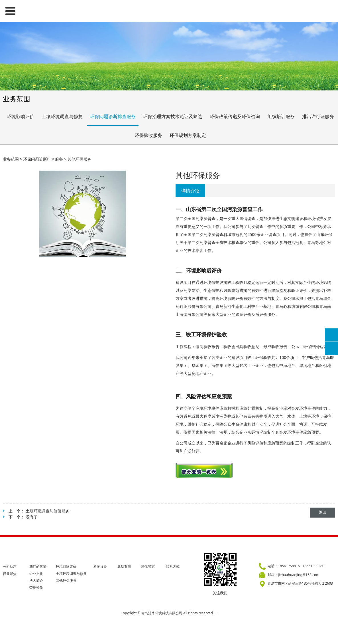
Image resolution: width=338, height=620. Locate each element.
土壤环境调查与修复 (62, 116)
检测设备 (100, 566)
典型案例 (124, 566)
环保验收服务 (148, 135)
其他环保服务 (66, 580)
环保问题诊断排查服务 (113, 116)
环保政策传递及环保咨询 (235, 116)
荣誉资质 (36, 587)
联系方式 (173, 566)
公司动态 (10, 566)
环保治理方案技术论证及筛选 (172, 116)
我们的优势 (37, 566)
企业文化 (36, 573)
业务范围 (11, 159)
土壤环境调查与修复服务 (48, 511)
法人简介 (36, 580)
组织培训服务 (281, 116)
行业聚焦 (10, 573)
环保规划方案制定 (188, 135)
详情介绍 (190, 190)
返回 (322, 512)
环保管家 (148, 566)
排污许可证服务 (318, 116)
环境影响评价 (20, 116)
